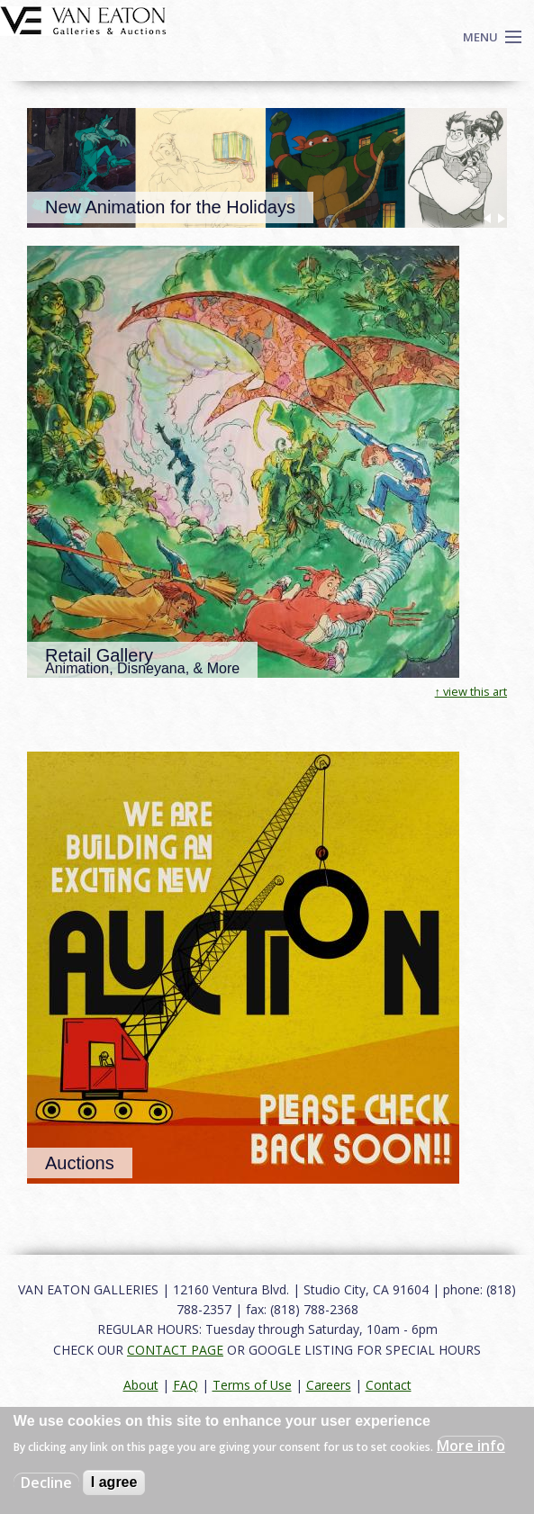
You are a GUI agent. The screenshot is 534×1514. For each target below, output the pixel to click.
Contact (389, 1384)
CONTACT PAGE (175, 1349)
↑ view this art (471, 691)
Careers (328, 1384)
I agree (114, 1482)
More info (471, 1445)
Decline (46, 1482)
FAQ (185, 1384)
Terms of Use (252, 1384)
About (140, 1384)
